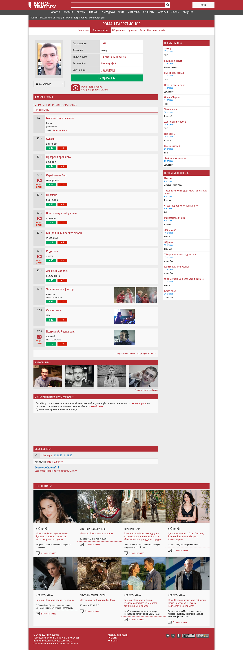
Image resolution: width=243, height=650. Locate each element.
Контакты (113, 640)
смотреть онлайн (39, 184)
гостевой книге (95, 406)
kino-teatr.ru (53, 634)
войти (203, 5)
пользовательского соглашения (61, 643)
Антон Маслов (183, 611)
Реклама (112, 637)
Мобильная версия (118, 634)
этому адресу (139, 403)
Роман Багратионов (121, 24)
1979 (103, 43)
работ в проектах (113, 56)
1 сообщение (108, 69)
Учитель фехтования (178, 616)
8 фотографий (108, 63)
